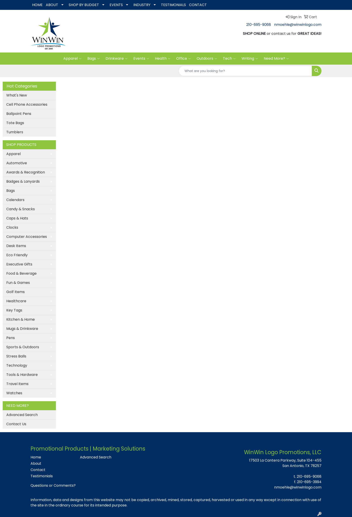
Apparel (72, 58)
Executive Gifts (19, 264)
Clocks (12, 227)
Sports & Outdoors (22, 347)
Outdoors (207, 58)
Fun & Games (18, 282)
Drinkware (117, 58)
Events (141, 58)
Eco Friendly (17, 255)
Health (162, 58)
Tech (229, 58)
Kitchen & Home (20, 319)
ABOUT (52, 4)
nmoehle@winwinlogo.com (297, 24)
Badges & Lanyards (23, 181)
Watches (14, 393)
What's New (16, 95)
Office (183, 58)
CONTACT (198, 4)
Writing (250, 58)
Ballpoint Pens (18, 113)
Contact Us (16, 424)
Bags (93, 58)
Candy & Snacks (20, 209)
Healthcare (16, 301)
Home (36, 457)
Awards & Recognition (25, 172)
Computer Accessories (26, 236)
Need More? (276, 58)
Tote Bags (15, 122)
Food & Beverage (21, 273)
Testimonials (42, 476)
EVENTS (116, 4)
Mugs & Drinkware (22, 328)
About (36, 463)
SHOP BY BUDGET (84, 4)
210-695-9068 (258, 24)
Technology (16, 365)
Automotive (16, 163)
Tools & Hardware (22, 374)
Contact (38, 469)
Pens (10, 337)
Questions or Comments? (53, 485)
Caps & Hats (17, 218)
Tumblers (14, 132)
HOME (37, 4)
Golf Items (15, 291)
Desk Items (16, 245)
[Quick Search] (245, 71)
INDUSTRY (141, 4)
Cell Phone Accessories (26, 104)
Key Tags (14, 310)
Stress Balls (16, 356)
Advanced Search (22, 414)
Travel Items (17, 383)
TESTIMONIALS (173, 4)
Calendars (15, 199)
